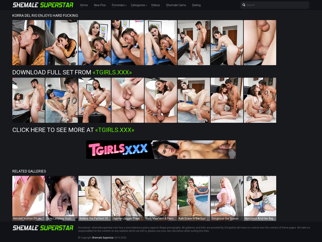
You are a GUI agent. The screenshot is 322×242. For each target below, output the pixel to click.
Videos (155, 5)
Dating (196, 5)
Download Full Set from (72, 72)
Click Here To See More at (73, 129)
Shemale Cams (176, 5)
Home (84, 5)
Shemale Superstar (103, 237)
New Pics (100, 5)
